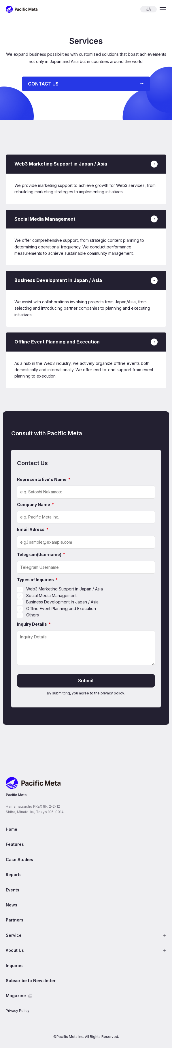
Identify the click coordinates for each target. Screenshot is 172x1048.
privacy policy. (113, 693)
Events (12, 889)
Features (15, 844)
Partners (14, 919)
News (11, 904)
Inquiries (15, 965)
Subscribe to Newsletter (31, 980)
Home (11, 829)
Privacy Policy (17, 1010)
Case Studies (19, 859)
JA (148, 9)
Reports (14, 874)
